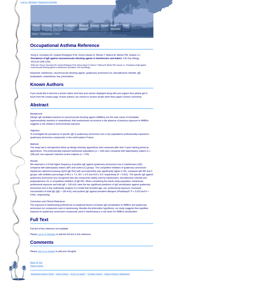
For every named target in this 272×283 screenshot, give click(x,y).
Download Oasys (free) (42, 274)
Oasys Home (36, 266)
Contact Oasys (95, 274)
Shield (104, 25)
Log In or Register (47, 234)
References (71, 25)
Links (126, 25)
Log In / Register (29, 2)
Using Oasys (62, 274)
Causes (95, 25)
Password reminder (47, 2)
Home (35, 33)
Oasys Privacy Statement (117, 274)
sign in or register (46, 251)
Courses (46, 25)
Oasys (36, 25)
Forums (58, 25)
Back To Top (36, 262)
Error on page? (78, 274)
